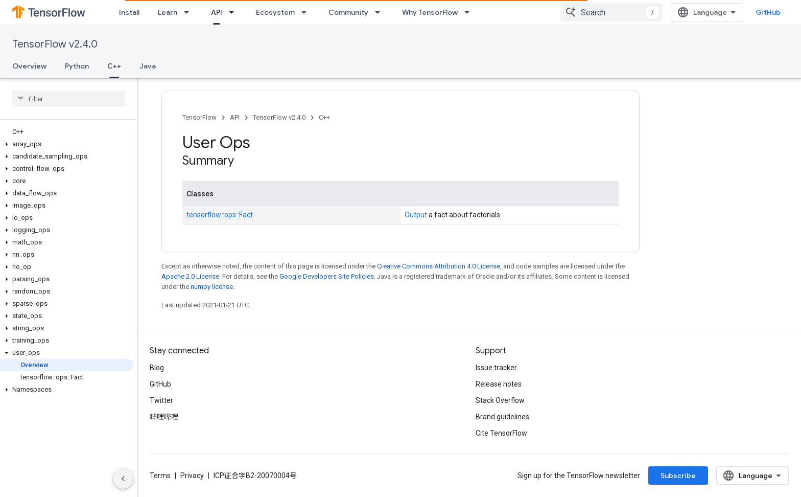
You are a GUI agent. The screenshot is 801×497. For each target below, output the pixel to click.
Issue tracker (496, 368)
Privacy (192, 475)
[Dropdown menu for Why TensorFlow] (470, 12)
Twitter (161, 400)
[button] (66, 144)
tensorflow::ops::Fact (219, 215)
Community (348, 12)
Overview (29, 66)
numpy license (212, 286)
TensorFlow (199, 117)
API (235, 117)
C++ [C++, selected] (114, 66)
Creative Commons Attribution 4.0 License (438, 266)
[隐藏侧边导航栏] (123, 478)
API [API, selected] (216, 12)
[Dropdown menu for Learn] (189, 12)
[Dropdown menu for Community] (380, 12)
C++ (324, 117)
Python (77, 66)
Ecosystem (275, 12)
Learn (167, 12)
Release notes (499, 384)
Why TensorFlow (430, 12)
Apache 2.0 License (190, 276)
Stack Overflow (500, 400)
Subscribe (678, 475)
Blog (157, 368)
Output (416, 215)
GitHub (768, 12)
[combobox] (611, 12)
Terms (160, 475)
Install (129, 12)
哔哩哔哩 (164, 417)
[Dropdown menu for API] (234, 12)
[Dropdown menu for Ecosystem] (307, 12)
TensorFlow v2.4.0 (55, 44)
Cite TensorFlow (501, 433)
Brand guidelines (502, 417)
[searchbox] (68, 99)
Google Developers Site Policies (326, 276)
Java (147, 66)
